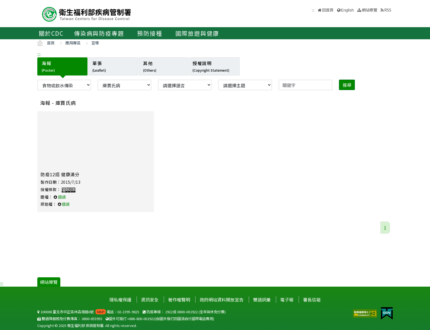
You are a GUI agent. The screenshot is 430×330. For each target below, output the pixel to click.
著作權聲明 (179, 299)
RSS (387, 10)
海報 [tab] (48, 66)
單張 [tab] (99, 66)
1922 (169, 311)
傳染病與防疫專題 (99, 33)
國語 (62, 197)
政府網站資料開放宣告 (222, 299)
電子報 (286, 299)
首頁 (51, 43)
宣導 (95, 43)
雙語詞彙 (262, 299)
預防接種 (149, 33)
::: (39, 54)
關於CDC (51, 33)
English (347, 10)
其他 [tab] (149, 66)
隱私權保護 (120, 299)
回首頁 (327, 10)
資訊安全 (150, 299)
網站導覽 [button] (369, 10)
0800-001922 (187, 311)
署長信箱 (312, 299)
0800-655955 (92, 318)
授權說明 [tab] (211, 66)
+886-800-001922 (141, 318)
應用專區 (73, 43)
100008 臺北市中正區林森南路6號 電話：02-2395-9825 (88, 311)
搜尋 (347, 85)
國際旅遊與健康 (197, 33)
